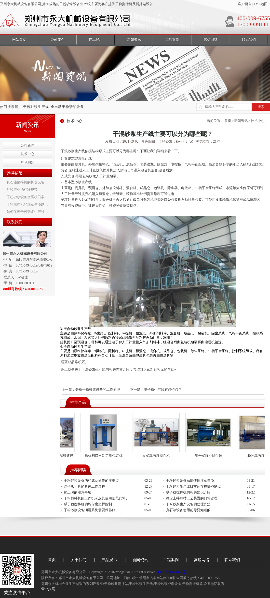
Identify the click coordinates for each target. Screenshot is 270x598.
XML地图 (260, 4)
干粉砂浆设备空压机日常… (27, 197)
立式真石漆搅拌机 (157, 456)
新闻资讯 (241, 121)
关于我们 (78, 560)
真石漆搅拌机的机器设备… (27, 182)
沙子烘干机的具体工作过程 (84, 486)
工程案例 (171, 560)
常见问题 (27, 162)
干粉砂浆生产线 (36, 107)
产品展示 (109, 560)
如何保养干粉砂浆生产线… (27, 212)
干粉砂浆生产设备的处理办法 (188, 504)
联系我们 (232, 560)
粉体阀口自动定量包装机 (104, 456)
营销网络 (201, 560)
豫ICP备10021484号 (171, 572)
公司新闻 (27, 145)
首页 (227, 121)
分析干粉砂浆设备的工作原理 (97, 389)
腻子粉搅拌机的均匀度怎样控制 (88, 504)
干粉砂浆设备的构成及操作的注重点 (91, 480)
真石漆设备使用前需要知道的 (188, 510)
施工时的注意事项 (77, 492)
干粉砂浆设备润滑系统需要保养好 (89, 510)
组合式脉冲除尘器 (209, 456)
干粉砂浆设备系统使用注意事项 (190, 480)
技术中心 (27, 154)
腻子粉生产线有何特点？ (163, 389)
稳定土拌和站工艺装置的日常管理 (191, 498)
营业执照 (48, 589)
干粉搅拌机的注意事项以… (27, 204)
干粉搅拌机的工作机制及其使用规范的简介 (96, 498)
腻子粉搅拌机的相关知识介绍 (188, 492)
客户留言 (245, 4)
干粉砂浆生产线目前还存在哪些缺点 (193, 486)
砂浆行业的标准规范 (22, 190)
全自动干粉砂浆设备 (67, 107)
